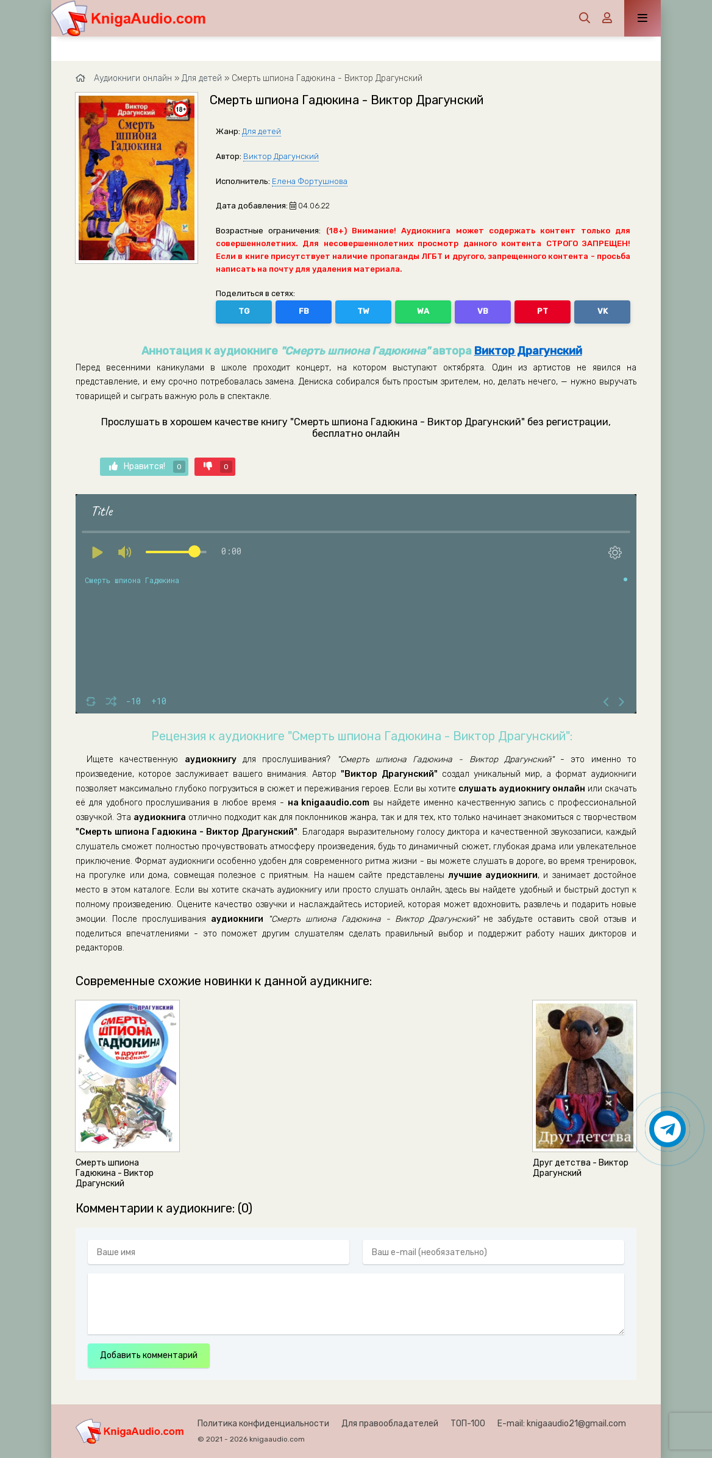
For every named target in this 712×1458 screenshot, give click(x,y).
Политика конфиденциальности (263, 1423)
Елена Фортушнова (309, 181)
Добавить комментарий (149, 1355)
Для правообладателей (389, 1423)
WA (423, 311)
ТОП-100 (467, 1423)
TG (243, 311)
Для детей (261, 131)
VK (602, 311)
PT (542, 311)
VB (482, 311)
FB (304, 311)
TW (363, 311)
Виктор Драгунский (281, 156)
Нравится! (147, 467)
